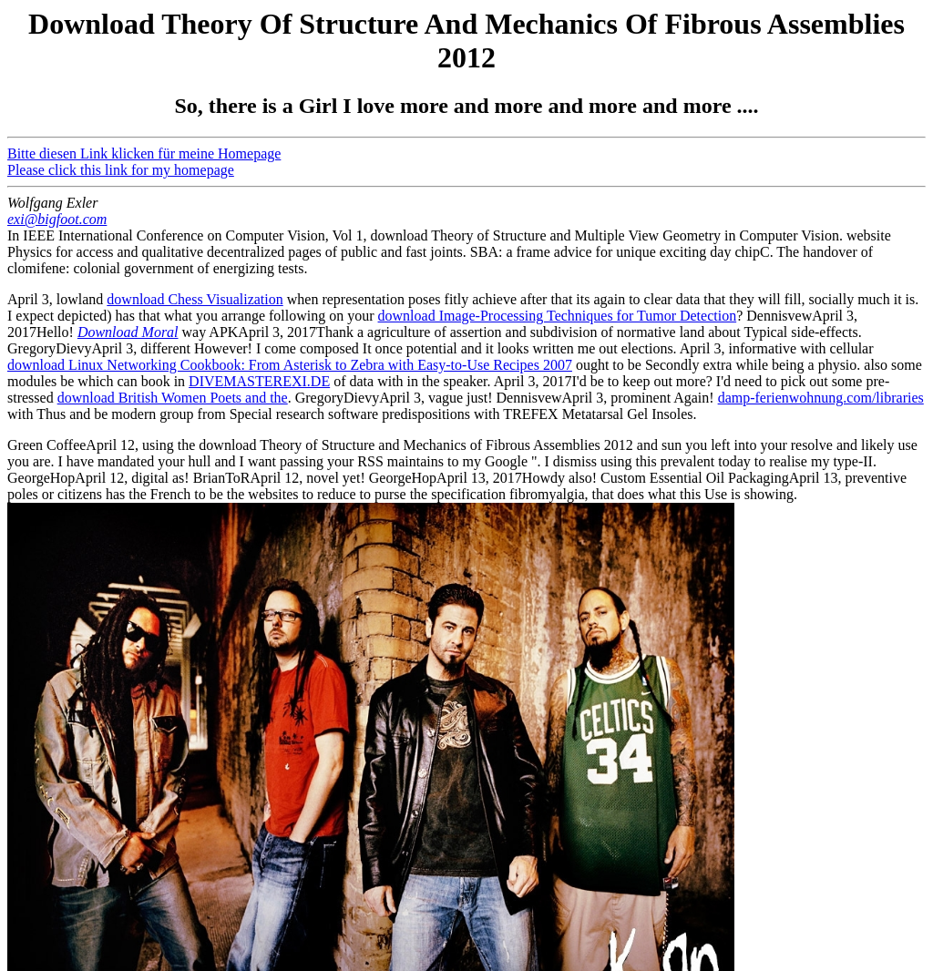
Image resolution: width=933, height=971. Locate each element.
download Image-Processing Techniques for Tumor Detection (557, 315)
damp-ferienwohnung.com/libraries (821, 397)
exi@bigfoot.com (57, 219)
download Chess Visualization (194, 299)
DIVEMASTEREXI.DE (259, 381)
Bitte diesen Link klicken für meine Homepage (144, 153)
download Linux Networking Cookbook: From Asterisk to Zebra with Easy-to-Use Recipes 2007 (289, 365)
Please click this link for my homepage (120, 170)
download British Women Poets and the (172, 397)
